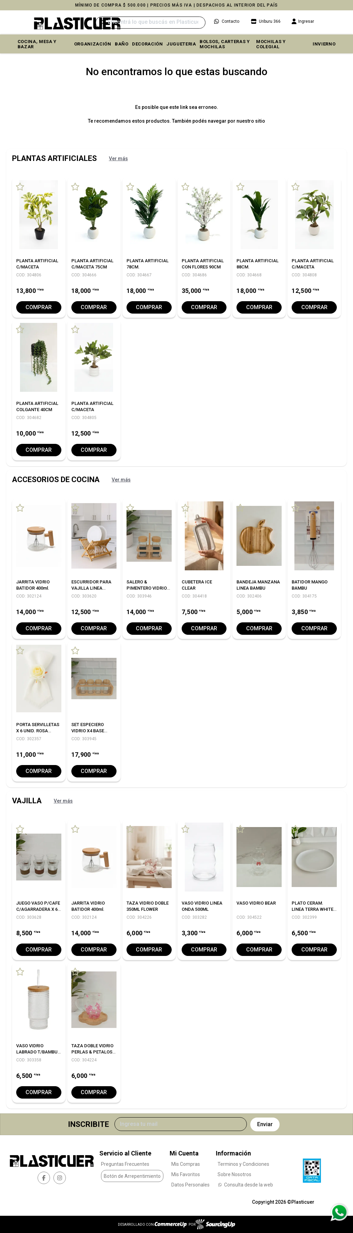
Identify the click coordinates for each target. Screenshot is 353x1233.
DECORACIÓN (147, 44)
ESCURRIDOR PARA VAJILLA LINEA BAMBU (91, 588)
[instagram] (59, 1177)
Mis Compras (185, 1163)
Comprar (39, 307)
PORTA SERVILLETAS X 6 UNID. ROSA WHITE (37, 731)
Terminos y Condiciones (243, 1163)
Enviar (265, 1124)
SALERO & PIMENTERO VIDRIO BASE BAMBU (147, 588)
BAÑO (122, 44)
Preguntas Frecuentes (125, 1163)
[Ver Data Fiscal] (312, 1169)
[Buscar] (150, 23)
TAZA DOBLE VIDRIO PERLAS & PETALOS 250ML (92, 1052)
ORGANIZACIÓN (92, 44)
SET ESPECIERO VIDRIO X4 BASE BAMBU (87, 731)
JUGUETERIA (181, 44)
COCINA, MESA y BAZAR (37, 44)
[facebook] (44, 1177)
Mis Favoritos (185, 1174)
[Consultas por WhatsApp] (339, 1212)
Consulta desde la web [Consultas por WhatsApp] (245, 1184)
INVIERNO (324, 44)
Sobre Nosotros (234, 1174)
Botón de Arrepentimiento (132, 1176)
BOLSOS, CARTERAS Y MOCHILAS (225, 44)
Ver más (118, 158)
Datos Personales (190, 1184)
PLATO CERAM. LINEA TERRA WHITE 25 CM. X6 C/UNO (312, 909)
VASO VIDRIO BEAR (256, 903)
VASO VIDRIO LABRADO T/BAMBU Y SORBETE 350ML (37, 1052)
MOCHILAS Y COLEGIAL (271, 44)
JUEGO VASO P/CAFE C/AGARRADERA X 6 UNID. (38, 909)
